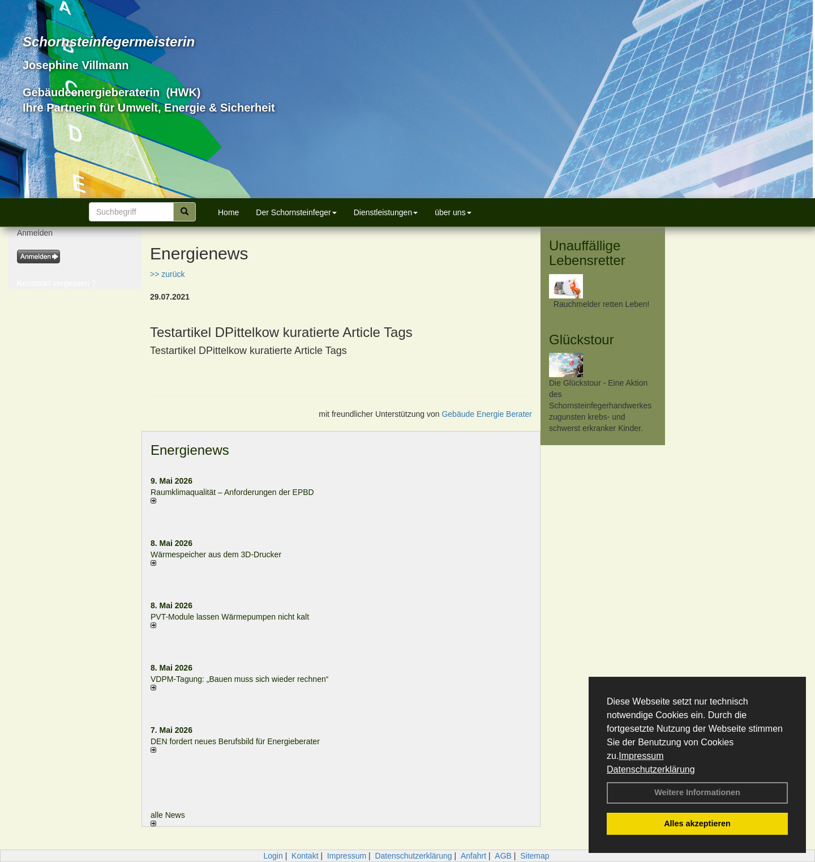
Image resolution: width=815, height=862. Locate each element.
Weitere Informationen (697, 792)
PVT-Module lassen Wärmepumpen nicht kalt (230, 616)
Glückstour (581, 339)
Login (272, 855)
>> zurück (167, 274)
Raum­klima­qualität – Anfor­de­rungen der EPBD (232, 492)
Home (228, 212)
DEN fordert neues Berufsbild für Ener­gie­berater (235, 741)
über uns (453, 212)
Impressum (641, 756)
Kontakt (304, 855)
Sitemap (534, 855)
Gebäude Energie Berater (486, 414)
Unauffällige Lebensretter (587, 253)
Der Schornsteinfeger (296, 212)
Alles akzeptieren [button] (697, 823)
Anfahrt (473, 855)
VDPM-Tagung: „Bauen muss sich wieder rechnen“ (239, 679)
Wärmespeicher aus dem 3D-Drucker (216, 554)
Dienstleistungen (386, 212)
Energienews (190, 450)
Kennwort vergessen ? (56, 283)
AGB (503, 855)
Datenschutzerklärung (651, 769)
